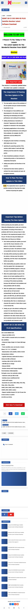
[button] (10, 413)
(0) (25, 27)
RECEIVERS (9, 16)
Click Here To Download (14, 404)
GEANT (4, 16)
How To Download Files (7, 466)
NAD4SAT (18, 601)
